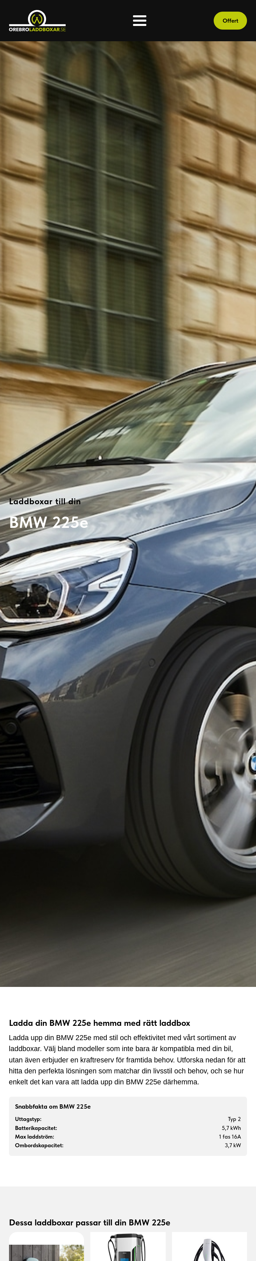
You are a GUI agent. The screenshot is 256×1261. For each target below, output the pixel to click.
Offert (230, 20)
